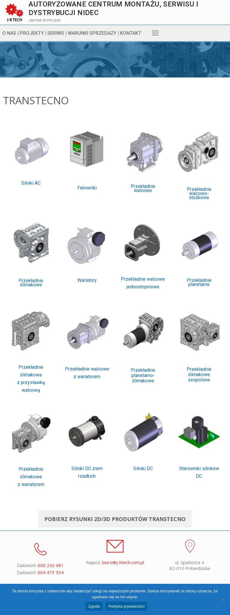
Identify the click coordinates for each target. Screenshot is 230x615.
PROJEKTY (32, 33)
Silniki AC (31, 196)
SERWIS (55, 33)
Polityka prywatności (127, 606)
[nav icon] (155, 33)
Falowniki (87, 201)
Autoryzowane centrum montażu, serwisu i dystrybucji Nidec (113, 8)
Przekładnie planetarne (199, 295)
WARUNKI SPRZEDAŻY (92, 33)
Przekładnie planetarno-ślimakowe (143, 440)
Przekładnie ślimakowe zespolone (199, 438)
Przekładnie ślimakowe (31, 295)
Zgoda (94, 606)
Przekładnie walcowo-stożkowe (199, 207)
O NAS (9, 33)
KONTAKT (130, 33)
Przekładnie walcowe (143, 201)
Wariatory (87, 293)
